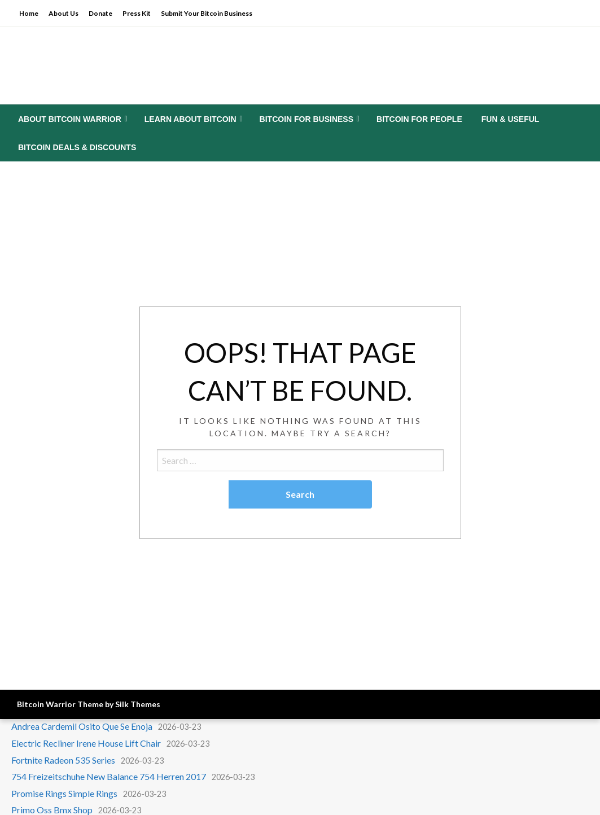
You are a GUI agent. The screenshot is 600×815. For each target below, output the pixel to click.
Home (28, 13)
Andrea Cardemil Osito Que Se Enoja (81, 726)
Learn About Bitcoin (190, 119)
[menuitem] (71, 119)
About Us (63, 13)
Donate (100, 13)
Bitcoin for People (419, 119)
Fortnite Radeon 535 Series (63, 760)
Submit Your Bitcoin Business (206, 13)
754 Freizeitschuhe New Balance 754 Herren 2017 (108, 776)
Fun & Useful (510, 119)
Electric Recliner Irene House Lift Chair (86, 743)
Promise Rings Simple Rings (64, 793)
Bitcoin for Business (306, 119)
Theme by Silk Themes (118, 704)
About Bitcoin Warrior (69, 119)
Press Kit (136, 13)
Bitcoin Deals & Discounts (77, 147)
